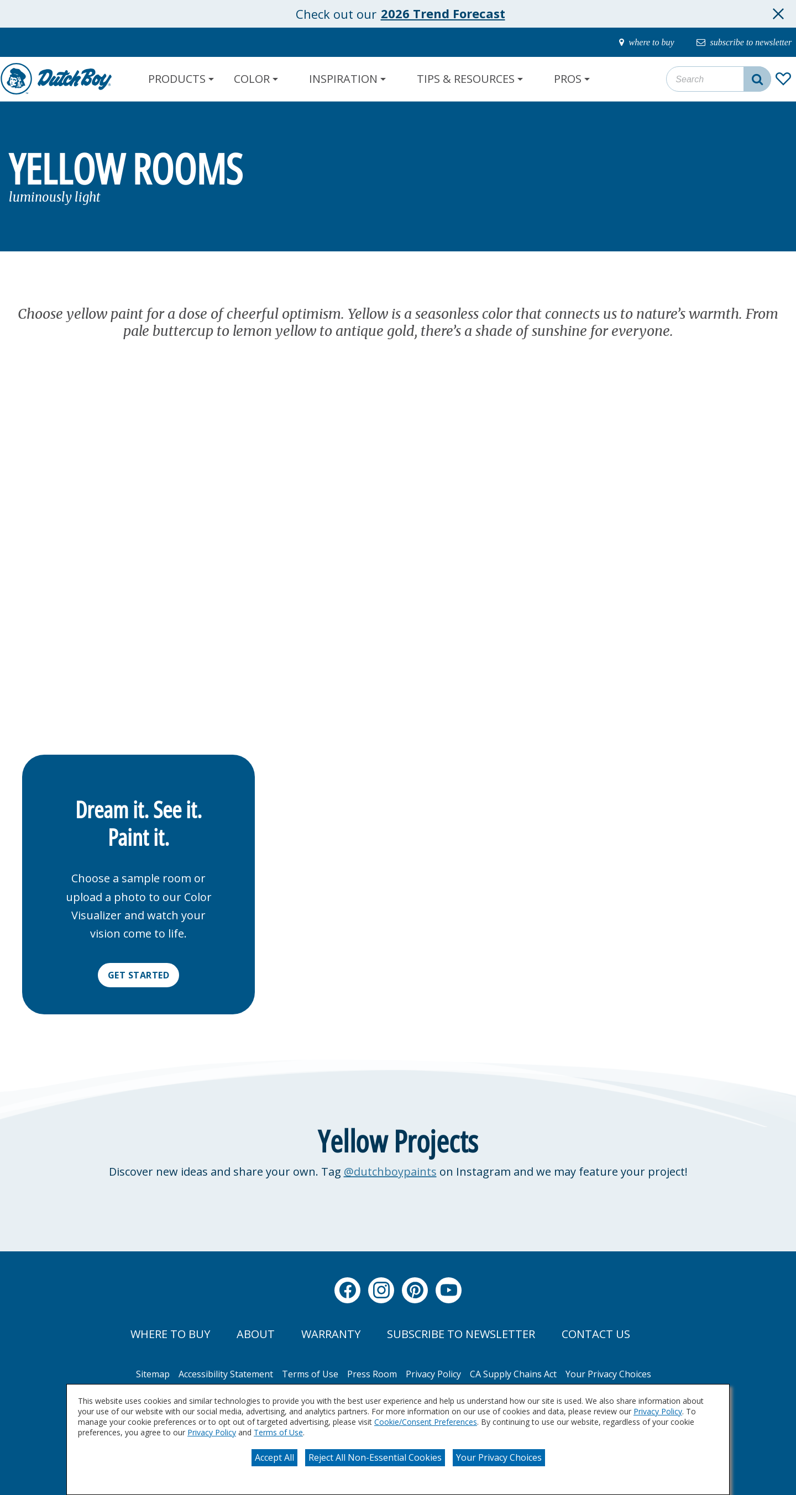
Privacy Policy (657, 1411)
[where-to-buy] (632, 42)
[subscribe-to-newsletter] (738, 42)
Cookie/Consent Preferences (425, 1422)
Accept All (274, 1457)
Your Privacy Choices (499, 1457)
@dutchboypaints (390, 1171)
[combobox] (718, 79)
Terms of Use (278, 1432)
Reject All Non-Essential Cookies (375, 1457)
